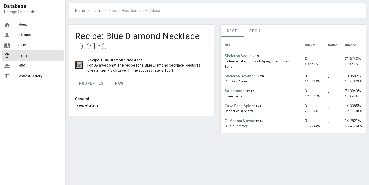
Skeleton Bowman (241, 76)
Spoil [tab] (255, 31)
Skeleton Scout (238, 56)
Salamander (236, 91)
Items (97, 10)
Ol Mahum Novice (240, 121)
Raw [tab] (119, 83)
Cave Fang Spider (240, 106)
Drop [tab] (232, 31)
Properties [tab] (91, 83)
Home (80, 10)
